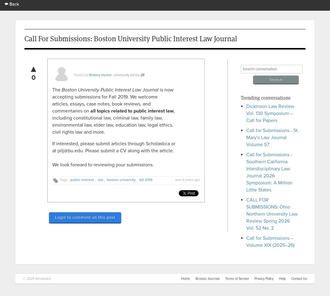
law (100, 180)
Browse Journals (208, 279)
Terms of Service (237, 279)
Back (12, 4)
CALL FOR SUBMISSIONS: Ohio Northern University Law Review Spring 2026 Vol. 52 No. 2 (272, 214)
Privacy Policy (264, 279)
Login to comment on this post (85, 217)
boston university (121, 180)
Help (282, 279)
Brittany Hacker (100, 75)
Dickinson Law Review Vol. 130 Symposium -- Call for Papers (270, 113)
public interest (82, 180)
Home (185, 279)
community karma (127, 75)
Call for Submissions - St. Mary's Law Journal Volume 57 (272, 138)
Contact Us (299, 279)
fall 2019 (145, 180)
